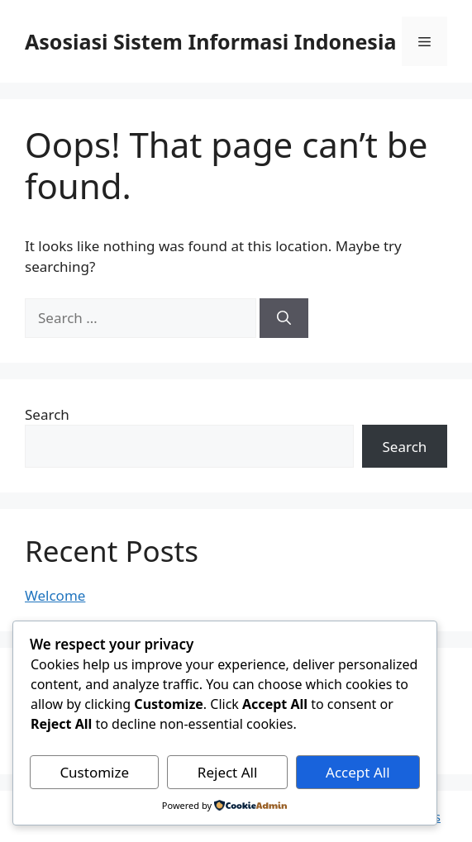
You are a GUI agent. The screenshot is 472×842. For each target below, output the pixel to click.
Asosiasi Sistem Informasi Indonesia (210, 41)
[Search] (284, 318)
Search (47, 414)
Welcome (55, 595)
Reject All (228, 772)
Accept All (357, 772)
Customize (94, 772)
